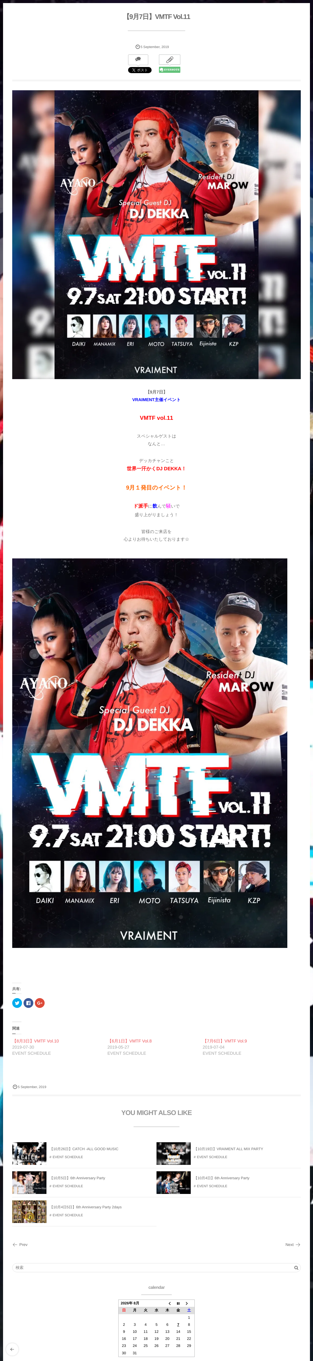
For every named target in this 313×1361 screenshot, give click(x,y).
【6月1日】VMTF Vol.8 (130, 1040)
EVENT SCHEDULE (68, 1158)
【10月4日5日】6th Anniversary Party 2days (86, 1208)
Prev (20, 1244)
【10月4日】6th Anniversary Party (221, 1179)
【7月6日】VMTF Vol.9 (225, 1040)
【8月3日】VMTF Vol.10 (35, 1040)
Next (293, 1244)
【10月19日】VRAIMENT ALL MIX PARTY (228, 1150)
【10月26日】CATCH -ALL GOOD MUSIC (84, 1150)
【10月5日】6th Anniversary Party (77, 1179)
